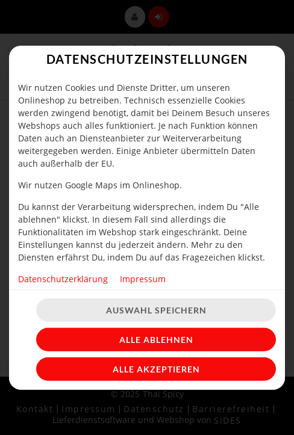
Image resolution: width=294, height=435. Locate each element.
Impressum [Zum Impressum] (143, 278)
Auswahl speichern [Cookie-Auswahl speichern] (156, 310)
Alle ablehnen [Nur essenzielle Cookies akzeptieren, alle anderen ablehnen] (156, 340)
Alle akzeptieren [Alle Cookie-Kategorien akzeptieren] (156, 369)
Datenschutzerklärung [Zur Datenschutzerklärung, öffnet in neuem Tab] (63, 278)
